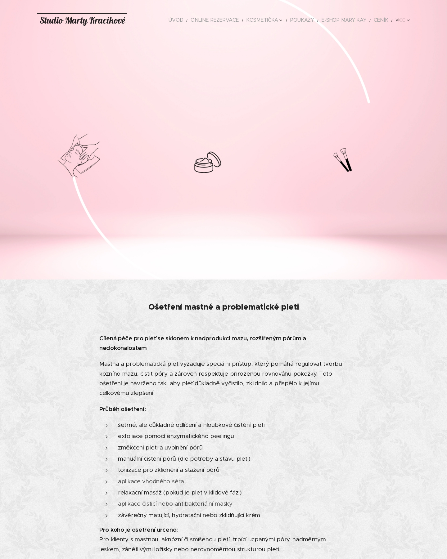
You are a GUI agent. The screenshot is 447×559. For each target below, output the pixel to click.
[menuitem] (169, 20)
